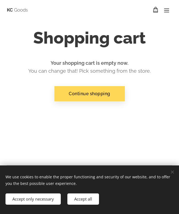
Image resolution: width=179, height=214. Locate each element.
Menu (166, 10)
